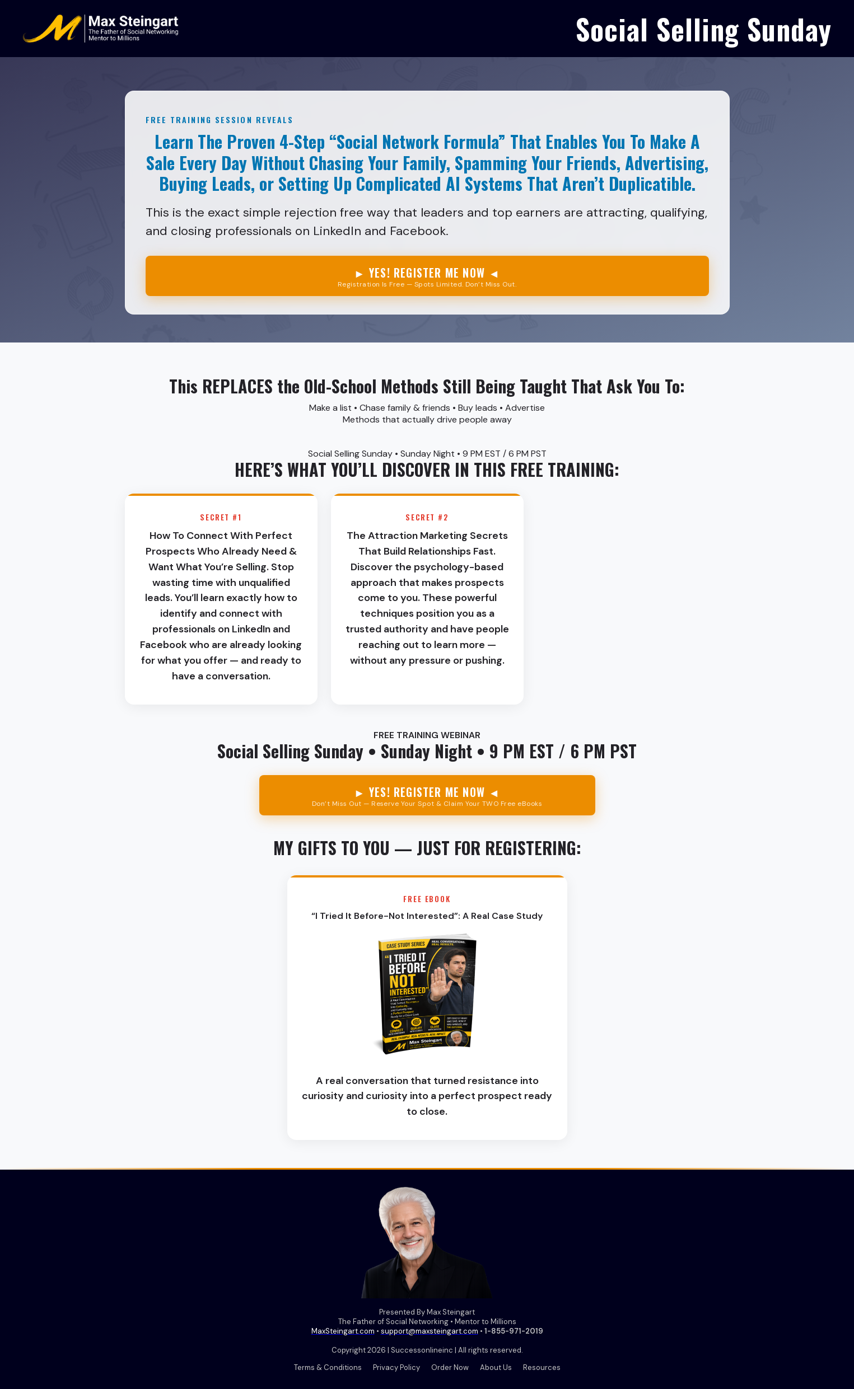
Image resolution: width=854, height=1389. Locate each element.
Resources (542, 1367)
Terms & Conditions (328, 1367)
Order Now (450, 1367)
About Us (496, 1367)
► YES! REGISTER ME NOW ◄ (427, 276)
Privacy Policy (396, 1367)
